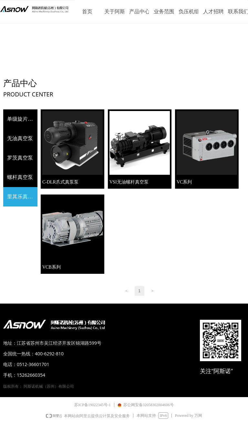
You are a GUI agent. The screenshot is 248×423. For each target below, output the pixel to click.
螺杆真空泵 (20, 177)
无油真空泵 (20, 138)
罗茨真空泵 (20, 158)
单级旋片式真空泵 (22, 119)
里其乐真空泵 (22, 196)
